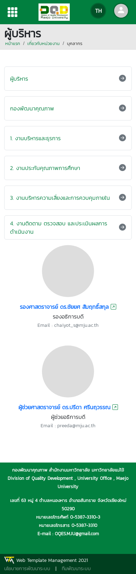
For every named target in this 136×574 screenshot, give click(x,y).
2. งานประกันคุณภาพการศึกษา (45, 168)
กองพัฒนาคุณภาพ (32, 108)
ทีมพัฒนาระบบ (76, 568)
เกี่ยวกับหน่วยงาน (43, 43)
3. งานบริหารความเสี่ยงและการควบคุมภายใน (60, 198)
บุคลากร (74, 43)
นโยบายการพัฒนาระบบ (27, 568)
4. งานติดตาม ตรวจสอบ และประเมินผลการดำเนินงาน (58, 227)
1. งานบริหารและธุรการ (35, 138)
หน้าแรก (12, 43)
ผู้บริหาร (19, 78)
